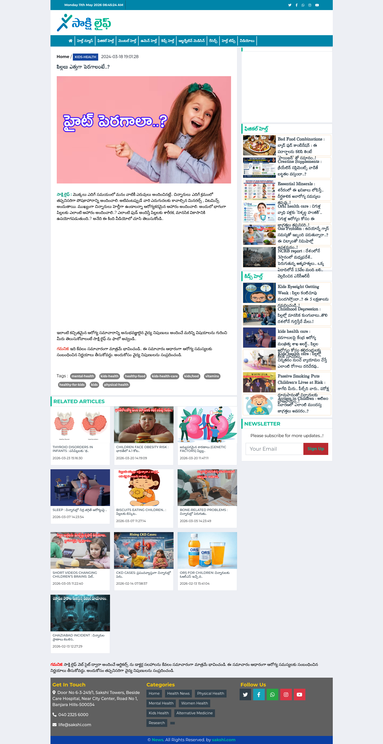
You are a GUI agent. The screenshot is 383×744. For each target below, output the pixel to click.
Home (154, 693)
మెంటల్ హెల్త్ (127, 40)
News (157, 739)
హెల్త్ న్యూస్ (85, 40)
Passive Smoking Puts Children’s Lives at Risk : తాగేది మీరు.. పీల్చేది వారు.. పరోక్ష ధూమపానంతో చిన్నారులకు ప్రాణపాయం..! (303, 390)
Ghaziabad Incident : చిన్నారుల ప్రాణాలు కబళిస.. (79, 637)
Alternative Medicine (195, 713)
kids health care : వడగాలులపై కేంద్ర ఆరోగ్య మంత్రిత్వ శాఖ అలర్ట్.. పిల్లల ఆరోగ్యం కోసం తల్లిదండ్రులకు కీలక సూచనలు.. (299, 345)
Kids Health (159, 713)
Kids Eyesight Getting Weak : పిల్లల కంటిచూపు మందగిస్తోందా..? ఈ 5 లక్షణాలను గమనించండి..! (303, 297)
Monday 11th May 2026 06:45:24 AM (94, 5)
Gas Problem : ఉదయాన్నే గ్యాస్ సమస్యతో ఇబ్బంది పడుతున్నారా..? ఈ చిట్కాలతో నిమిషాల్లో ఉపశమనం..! (303, 239)
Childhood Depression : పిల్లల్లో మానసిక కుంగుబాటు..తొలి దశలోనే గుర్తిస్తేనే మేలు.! (302, 316)
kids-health (85, 57)
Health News (178, 693)
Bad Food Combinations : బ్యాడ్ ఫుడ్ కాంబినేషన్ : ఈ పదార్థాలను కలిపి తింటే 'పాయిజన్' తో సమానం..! (301, 149)
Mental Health (161, 703)
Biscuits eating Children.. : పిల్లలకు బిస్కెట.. (141, 512)
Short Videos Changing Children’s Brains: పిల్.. (75, 574)
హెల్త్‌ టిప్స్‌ (228, 40)
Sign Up (316, 448)
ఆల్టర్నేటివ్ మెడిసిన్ (192, 40)
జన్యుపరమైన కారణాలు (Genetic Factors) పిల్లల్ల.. (203, 449)
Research (157, 723)
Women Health (194, 703)
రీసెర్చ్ (213, 40)
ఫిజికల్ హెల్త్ (105, 40)
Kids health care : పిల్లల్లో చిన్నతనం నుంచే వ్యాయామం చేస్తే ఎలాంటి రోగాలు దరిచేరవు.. (302, 361)
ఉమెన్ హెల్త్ (149, 40)
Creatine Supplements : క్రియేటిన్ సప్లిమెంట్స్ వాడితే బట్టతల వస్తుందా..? (299, 169)
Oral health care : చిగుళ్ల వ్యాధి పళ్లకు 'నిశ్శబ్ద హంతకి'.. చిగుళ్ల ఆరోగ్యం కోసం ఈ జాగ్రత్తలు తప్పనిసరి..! (300, 216)
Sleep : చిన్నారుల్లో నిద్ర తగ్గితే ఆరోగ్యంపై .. (80, 510)
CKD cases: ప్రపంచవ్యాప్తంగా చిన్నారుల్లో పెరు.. (143, 574)
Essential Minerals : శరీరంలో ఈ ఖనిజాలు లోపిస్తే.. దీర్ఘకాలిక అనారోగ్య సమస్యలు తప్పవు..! (300, 194)
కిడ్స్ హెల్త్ (167, 40)
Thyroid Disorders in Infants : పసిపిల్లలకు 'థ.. (73, 449)
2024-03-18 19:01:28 (120, 56)
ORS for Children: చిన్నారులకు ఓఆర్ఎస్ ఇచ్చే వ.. (205, 574)
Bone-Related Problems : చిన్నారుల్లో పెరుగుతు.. (204, 512)
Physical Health (210, 693)
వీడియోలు (247, 40)
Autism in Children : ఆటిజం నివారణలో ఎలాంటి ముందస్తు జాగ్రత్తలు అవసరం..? (303, 406)
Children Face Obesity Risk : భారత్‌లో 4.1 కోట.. (142, 449)
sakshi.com (224, 739)
